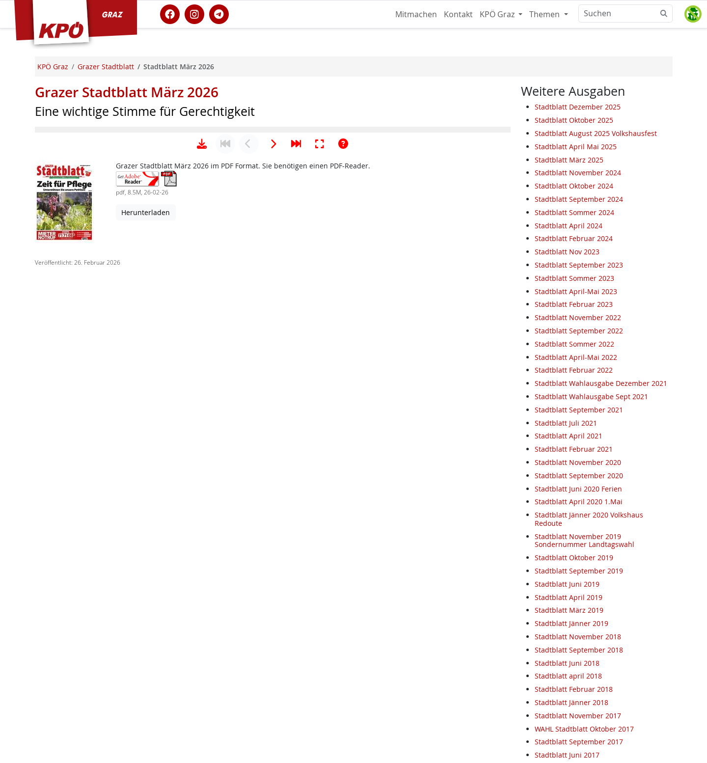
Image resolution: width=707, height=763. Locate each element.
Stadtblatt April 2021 (568, 435)
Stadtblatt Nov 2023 (567, 251)
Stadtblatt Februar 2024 (574, 238)
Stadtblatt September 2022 (579, 330)
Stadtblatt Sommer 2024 (574, 212)
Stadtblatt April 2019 (568, 597)
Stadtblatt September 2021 (579, 409)
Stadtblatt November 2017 (578, 715)
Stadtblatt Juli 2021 (566, 423)
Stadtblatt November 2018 (578, 636)
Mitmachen (416, 14)
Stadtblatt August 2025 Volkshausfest (596, 133)
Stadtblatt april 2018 (568, 676)
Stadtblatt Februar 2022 (574, 370)
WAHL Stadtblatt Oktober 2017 (584, 729)
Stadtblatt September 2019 (579, 570)
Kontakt (458, 14)
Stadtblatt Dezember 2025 (578, 106)
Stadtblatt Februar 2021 (574, 449)
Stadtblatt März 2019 (569, 610)
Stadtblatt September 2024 (579, 199)
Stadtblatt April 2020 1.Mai (579, 501)
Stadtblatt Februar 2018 (574, 689)
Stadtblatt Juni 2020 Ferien (578, 488)
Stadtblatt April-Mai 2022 (576, 357)
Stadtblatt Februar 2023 (574, 304)
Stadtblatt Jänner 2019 (571, 623)
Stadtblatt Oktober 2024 (574, 186)
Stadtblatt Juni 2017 (567, 755)
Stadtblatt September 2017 (579, 741)
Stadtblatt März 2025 (569, 159)
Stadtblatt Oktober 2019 (574, 557)
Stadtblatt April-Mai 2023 (576, 291)
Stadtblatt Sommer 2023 (574, 278)
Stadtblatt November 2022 (578, 317)
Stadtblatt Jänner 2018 (571, 702)
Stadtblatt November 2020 (578, 462)
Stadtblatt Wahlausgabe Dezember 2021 (601, 383)
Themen (545, 14)
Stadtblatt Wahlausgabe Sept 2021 (591, 396)
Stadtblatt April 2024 (568, 225)
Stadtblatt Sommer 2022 (574, 344)
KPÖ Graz (498, 14)
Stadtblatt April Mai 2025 (576, 146)
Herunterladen (145, 516)
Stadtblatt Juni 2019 (567, 584)
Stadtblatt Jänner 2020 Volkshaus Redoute (589, 519)
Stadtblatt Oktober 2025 (574, 120)
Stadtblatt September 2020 (579, 475)
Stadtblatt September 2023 (579, 265)
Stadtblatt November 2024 (578, 172)
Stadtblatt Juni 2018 (567, 663)
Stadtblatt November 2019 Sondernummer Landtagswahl (584, 540)
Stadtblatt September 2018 (579, 649)
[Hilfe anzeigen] (343, 448)
